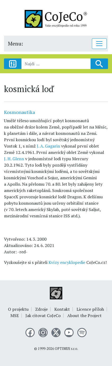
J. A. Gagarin (48, 146)
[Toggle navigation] (99, 43)
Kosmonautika (19, 112)
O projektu (18, 309)
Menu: (15, 43)
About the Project (84, 315)
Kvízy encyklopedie (66, 262)
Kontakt (62, 309)
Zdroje (41, 309)
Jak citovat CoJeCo (43, 315)
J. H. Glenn (14, 159)
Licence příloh (90, 309)
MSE (14, 315)
